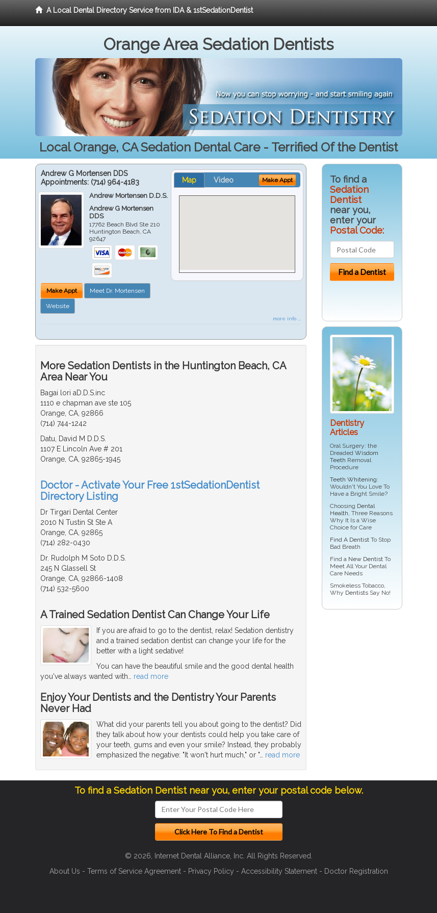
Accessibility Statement (279, 871)
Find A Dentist (349, 539)
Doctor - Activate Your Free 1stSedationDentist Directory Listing (150, 490)
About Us (64, 871)
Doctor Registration (356, 871)
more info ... (287, 318)
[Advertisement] (374, 696)
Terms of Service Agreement (134, 871)
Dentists (356, 592)
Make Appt (61, 290)
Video (224, 180)
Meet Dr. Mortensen (117, 290)
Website (57, 306)
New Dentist (365, 559)
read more (151, 676)
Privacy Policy (211, 871)
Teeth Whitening (353, 479)
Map (189, 180)
